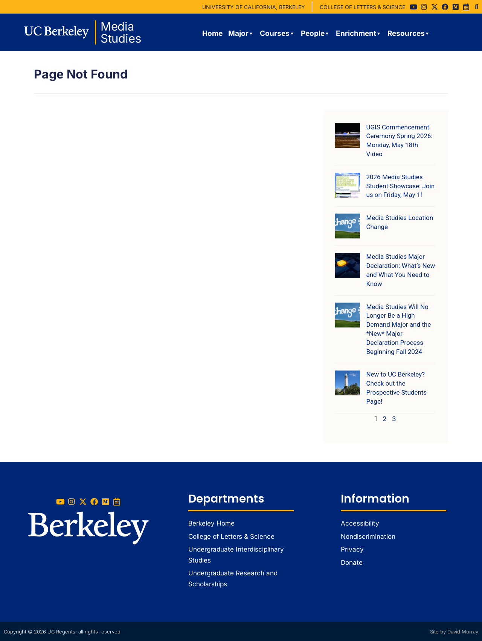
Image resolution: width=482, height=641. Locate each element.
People (315, 33)
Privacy (352, 549)
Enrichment (359, 33)
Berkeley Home (211, 523)
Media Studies (121, 32)
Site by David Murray (454, 632)
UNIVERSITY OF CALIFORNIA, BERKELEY (253, 7)
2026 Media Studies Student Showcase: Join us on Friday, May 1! (400, 186)
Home (212, 33)
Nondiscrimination (368, 536)
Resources (408, 33)
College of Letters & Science (231, 536)
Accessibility (360, 523)
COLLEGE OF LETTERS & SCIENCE (362, 7)
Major (241, 33)
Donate (352, 562)
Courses (277, 33)
